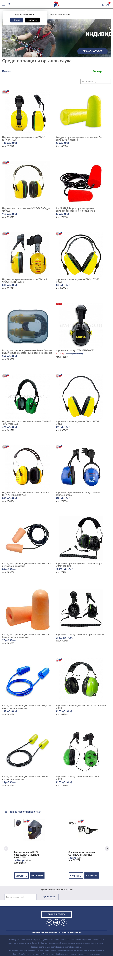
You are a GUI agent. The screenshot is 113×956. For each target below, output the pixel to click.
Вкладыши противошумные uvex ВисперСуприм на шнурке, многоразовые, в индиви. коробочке (27, 351)
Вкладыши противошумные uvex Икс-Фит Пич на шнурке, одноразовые (27, 564)
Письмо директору (56, 914)
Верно (17, 19)
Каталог (6, 71)
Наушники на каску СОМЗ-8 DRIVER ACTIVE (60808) (77, 777)
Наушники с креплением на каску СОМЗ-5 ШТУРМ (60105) (24, 138)
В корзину (37, 875)
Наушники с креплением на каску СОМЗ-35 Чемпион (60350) (78, 493)
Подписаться (48, 896)
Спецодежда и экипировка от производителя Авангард (56, 932)
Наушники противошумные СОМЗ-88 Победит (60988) (26, 209)
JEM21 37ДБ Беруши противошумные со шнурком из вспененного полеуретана (76, 209)
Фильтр (97, 71)
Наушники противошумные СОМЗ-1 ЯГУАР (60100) (77, 422)
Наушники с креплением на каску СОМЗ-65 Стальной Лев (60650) (24, 280)
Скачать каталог (92, 51)
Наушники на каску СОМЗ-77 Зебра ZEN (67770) (80, 634)
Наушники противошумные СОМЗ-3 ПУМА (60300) (77, 280)
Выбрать (32, 19)
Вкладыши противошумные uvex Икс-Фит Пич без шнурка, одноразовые (26, 635)
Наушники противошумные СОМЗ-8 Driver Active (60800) (81, 706)
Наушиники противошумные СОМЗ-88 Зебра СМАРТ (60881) (79, 564)
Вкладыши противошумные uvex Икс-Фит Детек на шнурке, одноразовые (26, 706)
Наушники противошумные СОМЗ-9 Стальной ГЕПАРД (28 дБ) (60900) (25, 493)
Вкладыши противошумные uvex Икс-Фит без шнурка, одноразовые (79, 138)
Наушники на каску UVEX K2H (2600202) (76, 350)
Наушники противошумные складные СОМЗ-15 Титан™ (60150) (26, 422)
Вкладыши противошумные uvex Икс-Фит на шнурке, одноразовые (25, 777)
